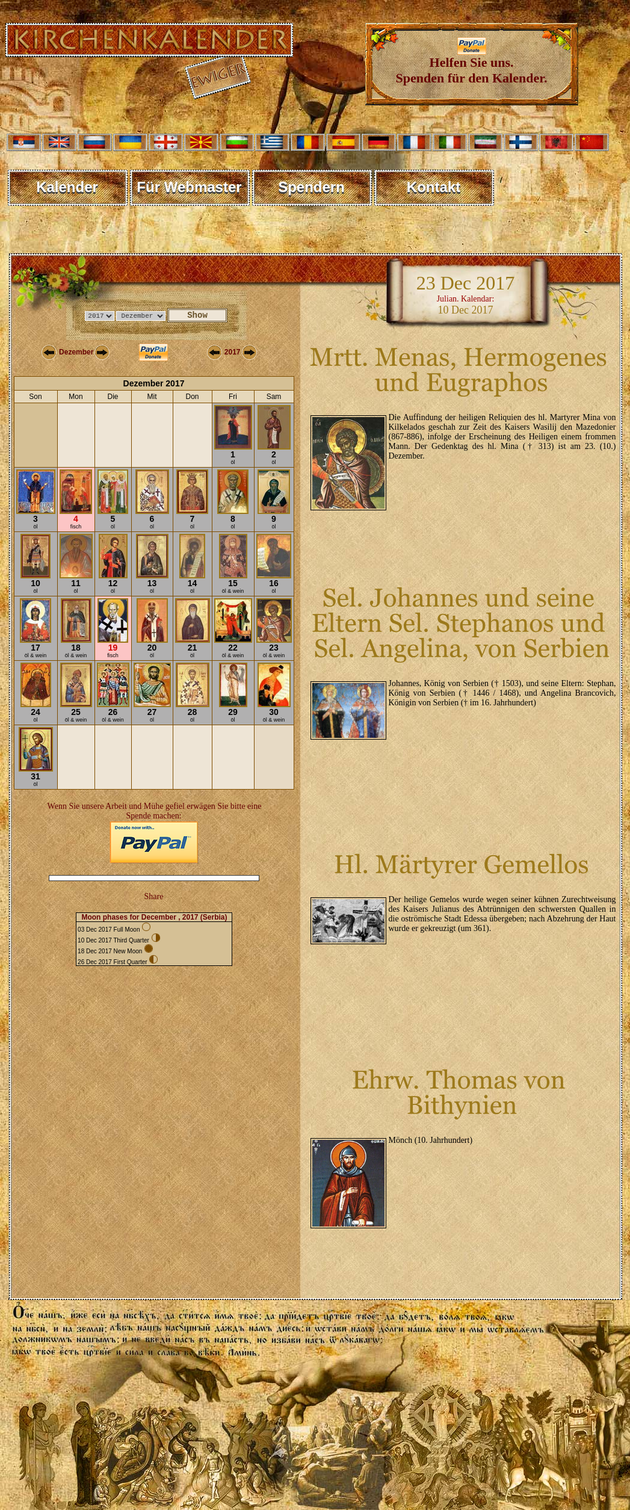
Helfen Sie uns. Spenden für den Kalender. (472, 64)
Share (154, 896)
